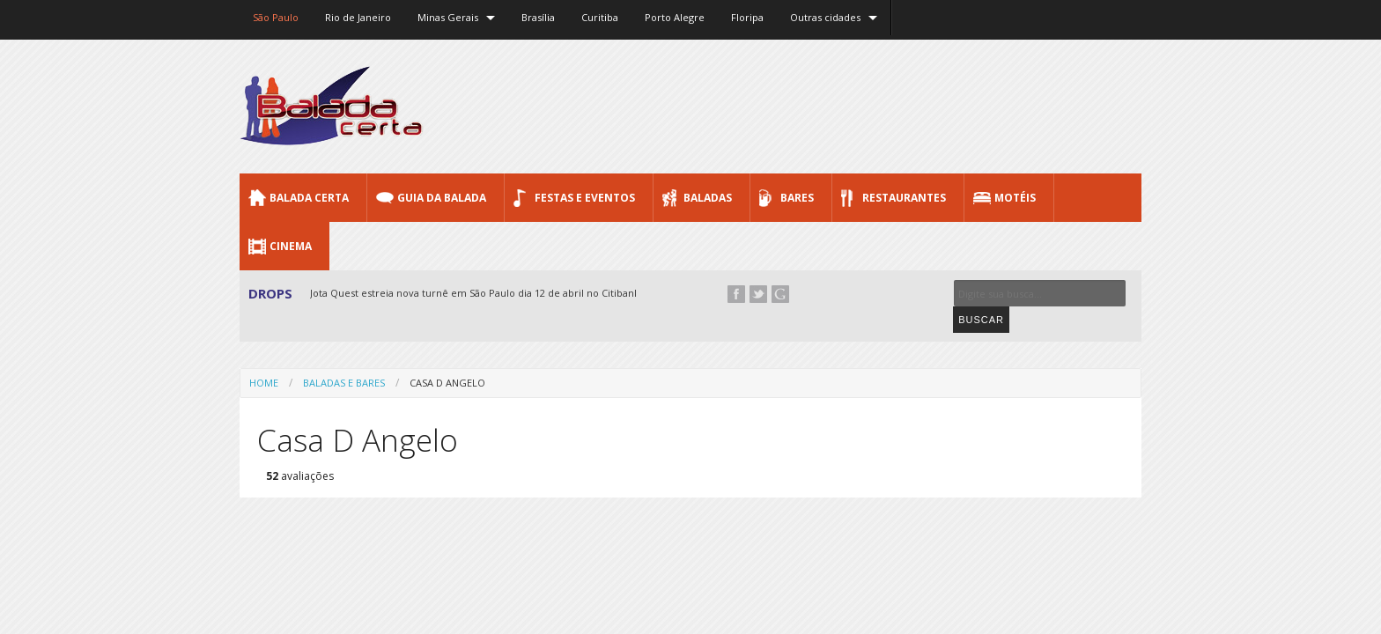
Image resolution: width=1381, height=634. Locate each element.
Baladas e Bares (344, 357)
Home (263, 357)
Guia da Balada (441, 197)
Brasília (538, 17)
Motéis (1015, 197)
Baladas (707, 197)
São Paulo (276, 17)
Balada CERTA (309, 197)
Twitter (758, 294)
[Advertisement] (820, 105)
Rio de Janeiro (358, 17)
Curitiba (599, 17)
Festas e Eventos (585, 197)
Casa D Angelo (447, 357)
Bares (797, 197)
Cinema (291, 246)
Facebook (736, 294)
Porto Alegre (675, 17)
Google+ (780, 294)
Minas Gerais (447, 17)
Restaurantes (904, 197)
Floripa (747, 17)
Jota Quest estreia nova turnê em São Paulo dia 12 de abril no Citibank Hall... (489, 292)
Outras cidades (825, 17)
